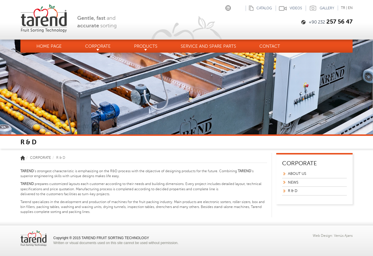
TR (343, 8)
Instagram (219, 6)
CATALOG (259, 8)
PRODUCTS (145, 47)
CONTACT (269, 46)
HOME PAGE (49, 46)
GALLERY (320, 8)
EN (350, 8)
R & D (293, 191)
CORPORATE (98, 47)
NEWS (293, 182)
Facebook (210, 6)
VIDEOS (289, 8)
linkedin (228, 6)
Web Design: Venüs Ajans (333, 236)
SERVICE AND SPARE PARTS (208, 46)
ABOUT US (297, 174)
